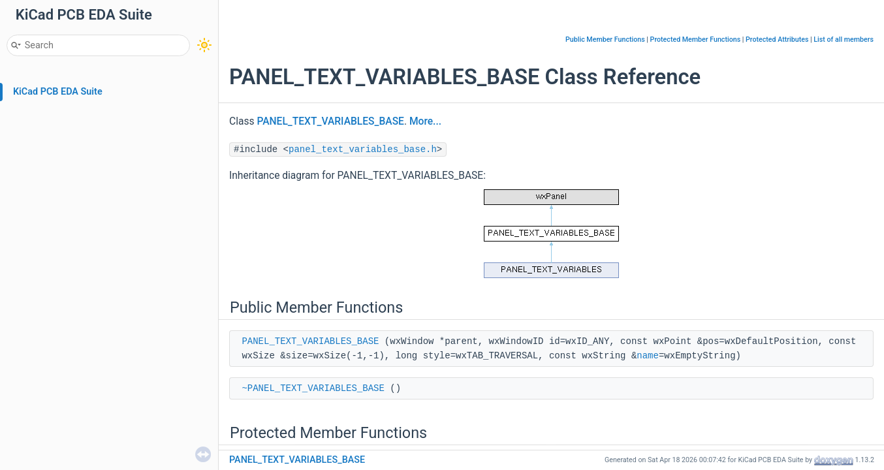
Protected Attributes (777, 39)
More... (425, 121)
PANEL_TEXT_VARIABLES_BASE (330, 121)
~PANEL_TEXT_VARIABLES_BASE (313, 388)
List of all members (843, 39)
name (648, 356)
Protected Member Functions (695, 39)
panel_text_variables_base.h (363, 149)
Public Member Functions (605, 39)
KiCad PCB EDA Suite (58, 91)
